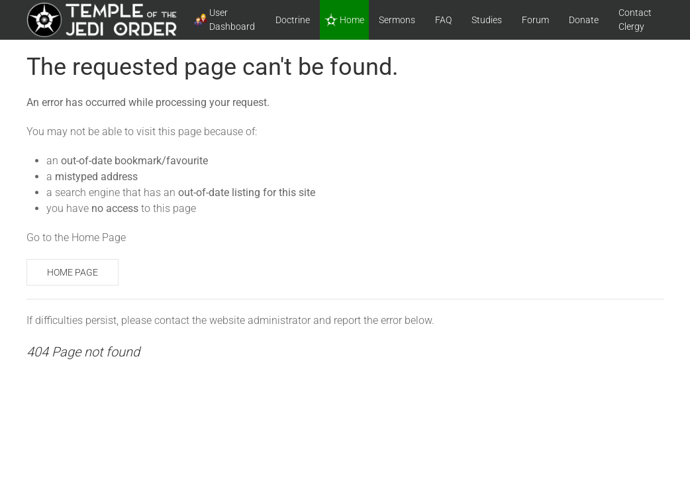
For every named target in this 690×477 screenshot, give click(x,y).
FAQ (443, 20)
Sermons (397, 20)
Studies (486, 20)
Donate (584, 20)
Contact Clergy (635, 19)
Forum (535, 20)
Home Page (72, 272)
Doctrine (292, 20)
